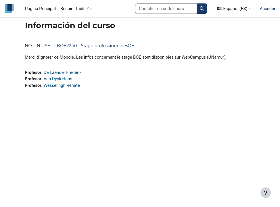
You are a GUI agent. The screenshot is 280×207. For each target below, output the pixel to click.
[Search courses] (166, 8)
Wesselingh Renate (62, 85)
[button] (234, 8)
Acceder (267, 8)
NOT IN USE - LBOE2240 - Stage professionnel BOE (79, 45)
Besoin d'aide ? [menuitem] (74, 8)
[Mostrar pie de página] (265, 192)
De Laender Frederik (63, 72)
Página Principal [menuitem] (40, 8)
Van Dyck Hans (58, 78)
